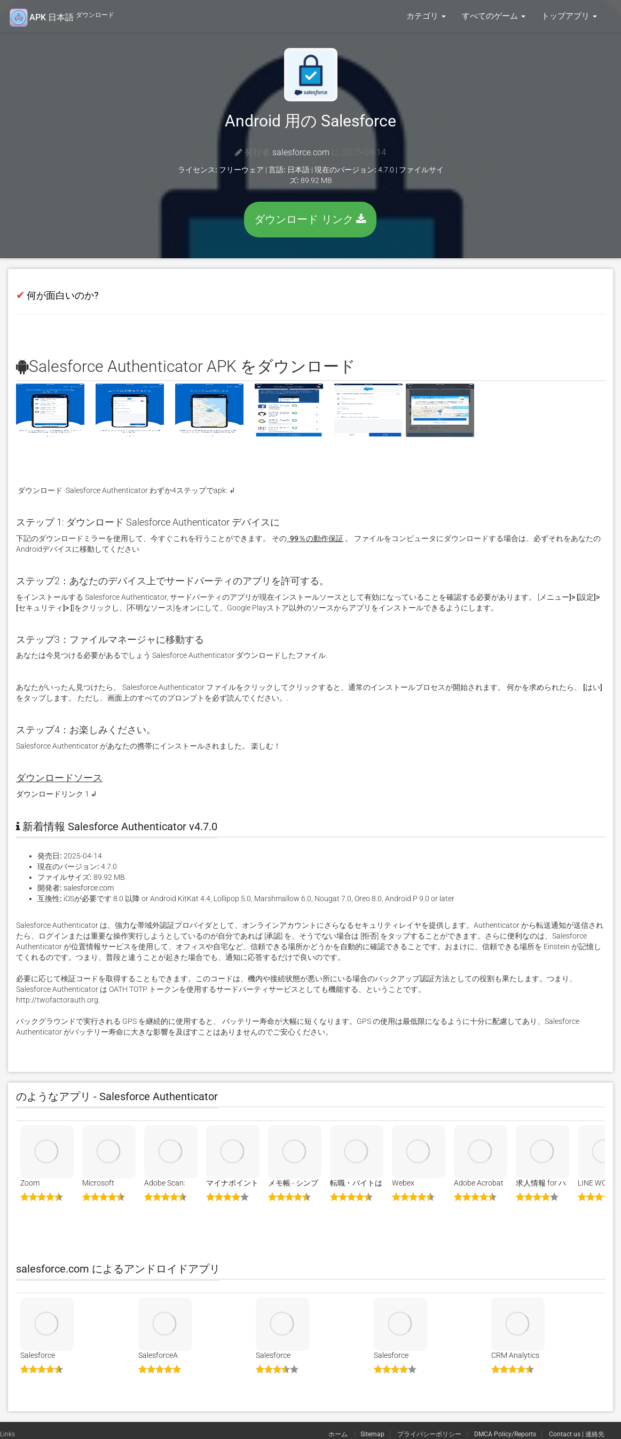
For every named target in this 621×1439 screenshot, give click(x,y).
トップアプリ (569, 16)
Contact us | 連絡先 (576, 1434)
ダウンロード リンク (310, 219)
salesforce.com (300, 152)
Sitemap (372, 1434)
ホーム (338, 1434)
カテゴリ (426, 16)
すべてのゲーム (493, 16)
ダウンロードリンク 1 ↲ (56, 794)
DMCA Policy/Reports (505, 1434)
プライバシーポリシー (429, 1434)
